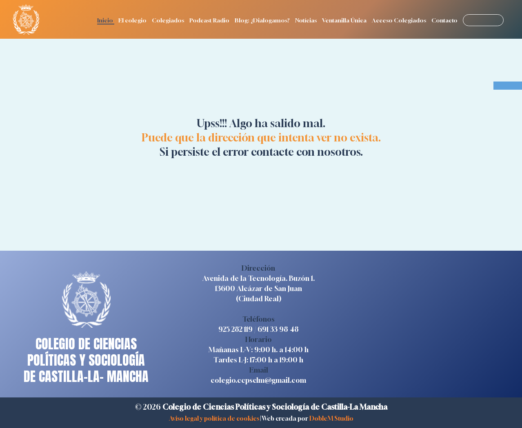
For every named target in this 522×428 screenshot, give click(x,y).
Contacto (445, 20)
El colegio (133, 20)
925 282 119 (235, 329)
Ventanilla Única (345, 20)
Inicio (105, 20)
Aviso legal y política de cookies (214, 418)
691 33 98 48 (278, 329)
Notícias (306, 20)
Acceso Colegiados (399, 20)
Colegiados (168, 20)
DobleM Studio (331, 418)
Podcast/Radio (210, 20)
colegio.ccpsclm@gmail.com (258, 380)
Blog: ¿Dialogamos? (263, 20)
